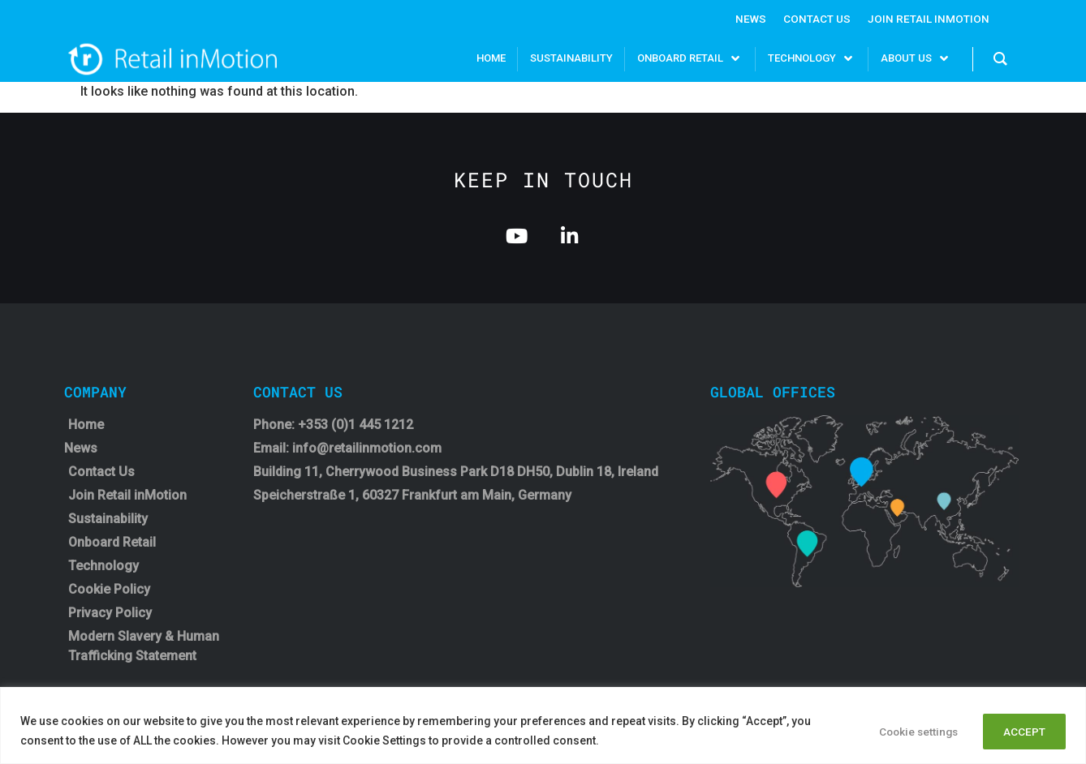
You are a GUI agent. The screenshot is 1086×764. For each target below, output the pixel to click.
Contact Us (814, 18)
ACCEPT (1021, 730)
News (747, 18)
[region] (543, 725)
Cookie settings (905, 730)
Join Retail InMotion (927, 18)
